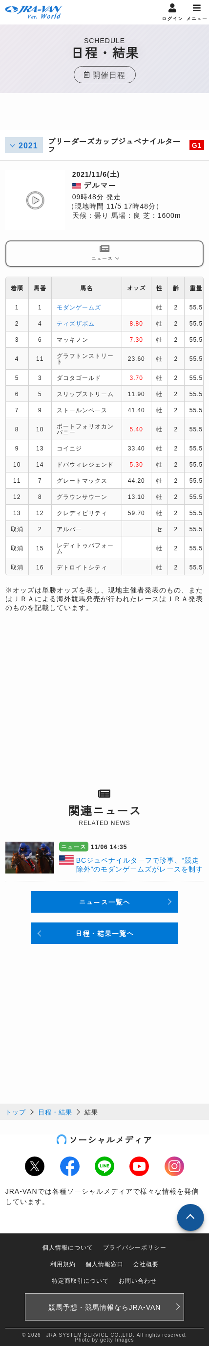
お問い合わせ (138, 1280)
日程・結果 (55, 1112)
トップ (15, 1112)
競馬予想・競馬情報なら (104, 1307)
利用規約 (63, 1263)
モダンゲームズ (79, 307)
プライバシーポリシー (135, 1247)
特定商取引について (80, 1280)
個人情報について (67, 1247)
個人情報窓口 (104, 1263)
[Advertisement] (104, 117)
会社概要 (146, 1263)
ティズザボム (76, 323)
